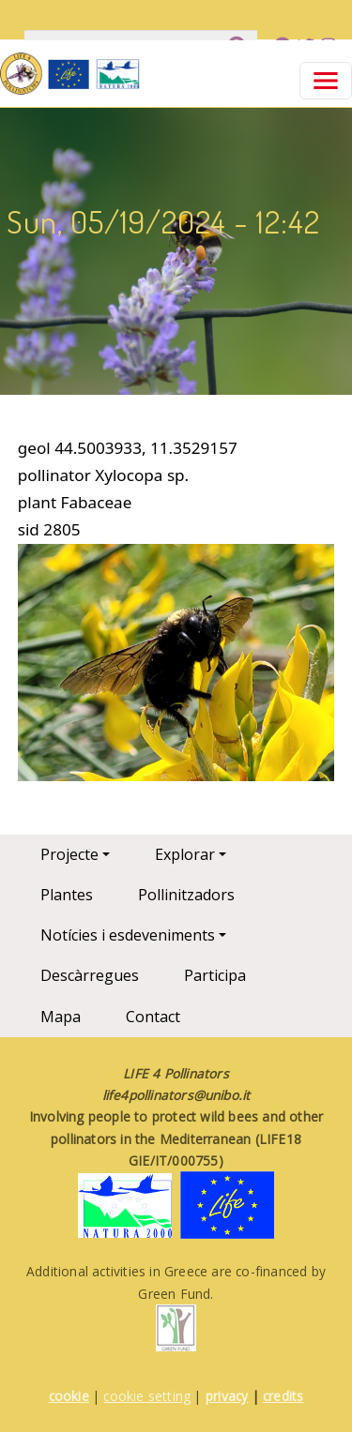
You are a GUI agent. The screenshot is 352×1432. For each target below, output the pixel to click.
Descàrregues (89, 975)
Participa (215, 975)
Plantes (66, 894)
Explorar (185, 854)
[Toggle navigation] (325, 80)
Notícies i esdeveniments (127, 935)
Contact (153, 1016)
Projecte (69, 854)
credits (283, 1396)
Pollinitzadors (186, 894)
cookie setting (147, 1396)
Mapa (60, 1016)
